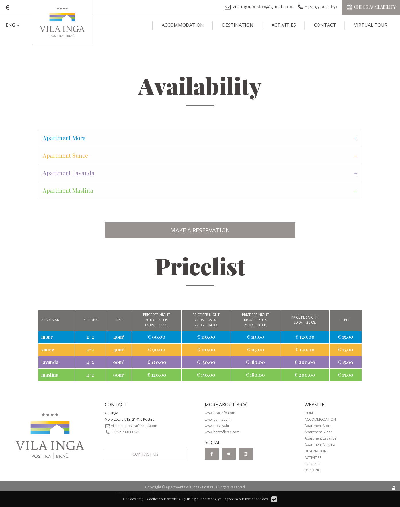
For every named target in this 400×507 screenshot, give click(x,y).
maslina (49, 375)
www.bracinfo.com (220, 412)
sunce (47, 349)
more (47, 337)
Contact (325, 25)
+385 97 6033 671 (122, 432)
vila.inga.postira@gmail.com (131, 425)
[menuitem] (17, 25)
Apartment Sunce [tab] (65, 155)
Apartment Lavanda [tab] (69, 173)
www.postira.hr (217, 425)
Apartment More (318, 425)
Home (310, 412)
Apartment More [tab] (64, 138)
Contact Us (145, 454)
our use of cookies (253, 498)
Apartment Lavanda (321, 438)
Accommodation (183, 25)
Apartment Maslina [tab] (68, 190)
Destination (237, 25)
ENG (13, 25)
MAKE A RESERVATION (200, 230)
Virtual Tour (370, 25)
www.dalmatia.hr (218, 419)
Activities (284, 25)
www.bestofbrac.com (222, 432)
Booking (313, 470)
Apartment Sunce (318, 432)
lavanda (49, 362)
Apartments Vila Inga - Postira (190, 487)
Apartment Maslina (320, 444)
